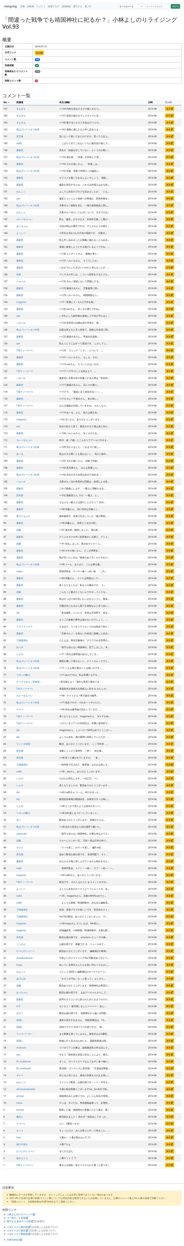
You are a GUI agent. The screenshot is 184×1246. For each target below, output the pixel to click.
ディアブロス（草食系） (29, 681)
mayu (19, 571)
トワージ (21, 1123)
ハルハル (21, 281)
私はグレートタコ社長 (27, 129)
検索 (175, 6)
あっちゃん (22, 226)
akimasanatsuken (25, 1089)
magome (21, 302)
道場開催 (66, 6)
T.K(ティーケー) (24, 350)
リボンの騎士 (23, 674)
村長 (18, 274)
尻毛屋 (19, 136)
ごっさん (21, 944)
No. (6, 102)
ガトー (19, 1075)
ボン (18, 819)
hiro (18, 1137)
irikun (19, 1102)
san (18, 198)
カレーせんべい (24, 219)
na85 (19, 143)
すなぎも (21, 108)
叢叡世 (19, 150)
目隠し (19, 1020)
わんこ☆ (21, 191)
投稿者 (30, 6)
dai (18, 612)
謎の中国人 (22, 1144)
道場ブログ (53, 6)
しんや (19, 654)
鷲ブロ (88, 6)
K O (18, 1006)
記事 (22, 6)
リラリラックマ (24, 626)
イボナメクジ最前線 (18, 1234)
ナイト (19, 709)
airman (20, 1096)
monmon (21, 1047)
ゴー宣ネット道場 (17, 1217)
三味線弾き (22, 640)
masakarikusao (24, 957)
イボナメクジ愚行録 (18, 1227)
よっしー (21, 233)
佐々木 (19, 647)
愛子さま (77, 6)
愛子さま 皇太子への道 (20, 1221)
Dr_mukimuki (23, 1061)
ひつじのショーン (25, 951)
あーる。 (21, 454)
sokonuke (21, 833)
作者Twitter (14, 1239)
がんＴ (19, 1013)
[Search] (157, 6)
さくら (19, 1130)
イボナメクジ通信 (17, 1230)
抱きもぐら (22, 1158)
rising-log (10, 6)
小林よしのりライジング (21, 1214)
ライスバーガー (24, 1033)
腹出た (19, 1116)
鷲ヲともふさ (23, 516)
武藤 (18, 529)
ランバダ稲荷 (23, 743)
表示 (39, 52)
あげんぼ (21, 978)
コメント (41, 6)
